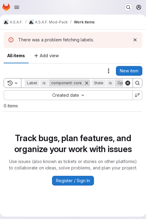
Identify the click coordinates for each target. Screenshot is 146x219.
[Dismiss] (135, 39)
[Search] (137, 83)
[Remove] (86, 83)
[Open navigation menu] (17, 7)
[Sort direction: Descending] (137, 95)
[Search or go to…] (128, 7)
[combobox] (68, 95)
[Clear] (127, 83)
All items (16, 55)
